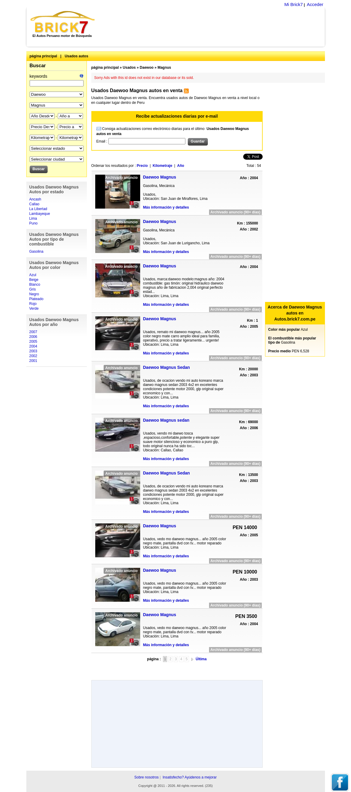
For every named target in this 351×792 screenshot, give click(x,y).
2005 (33, 341)
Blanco (34, 284)
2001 (33, 361)
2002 (33, 356)
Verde (34, 308)
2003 (33, 351)
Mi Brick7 (293, 4)
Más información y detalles (166, 207)
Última (201, 659)
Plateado (36, 299)
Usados (129, 67)
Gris (32, 289)
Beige (34, 280)
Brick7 (63, 22)
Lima (33, 218)
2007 (33, 332)
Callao (34, 204)
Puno (33, 223)
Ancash (35, 199)
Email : (102, 141)
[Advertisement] (213, 27)
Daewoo (147, 67)
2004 (33, 346)
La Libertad (38, 209)
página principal (43, 56)
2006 (33, 337)
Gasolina (36, 251)
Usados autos (76, 56)
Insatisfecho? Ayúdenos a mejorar (190, 777)
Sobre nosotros (146, 777)
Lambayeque (39, 214)
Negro (34, 294)
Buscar (38, 65)
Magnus (164, 67)
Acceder (315, 4)
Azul (32, 275)
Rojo (33, 304)
